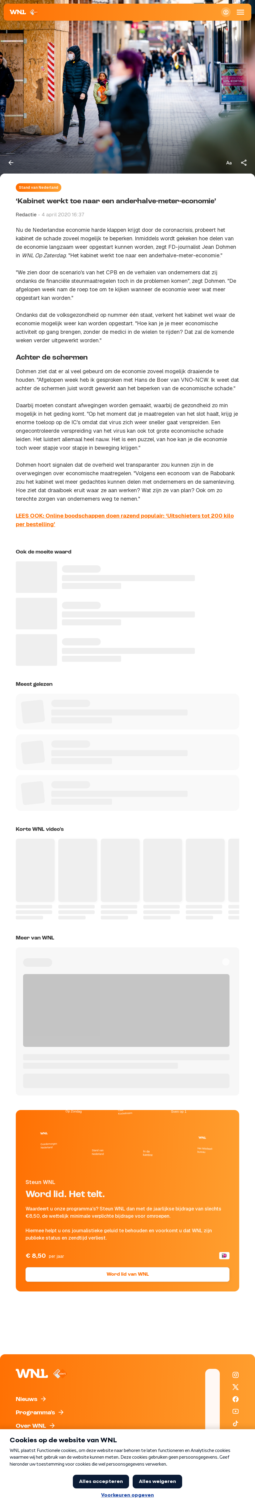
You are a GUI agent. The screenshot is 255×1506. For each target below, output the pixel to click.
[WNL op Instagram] (235, 1375)
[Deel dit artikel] (244, 163)
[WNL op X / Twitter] (235, 1387)
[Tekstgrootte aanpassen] (229, 163)
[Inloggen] (226, 12)
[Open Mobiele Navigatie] (240, 12)
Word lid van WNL (128, 1274)
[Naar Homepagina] (24, 12)
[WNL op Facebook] (235, 1399)
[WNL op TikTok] (235, 1423)
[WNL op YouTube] (235, 1411)
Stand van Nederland (38, 187)
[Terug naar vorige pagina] (11, 163)
